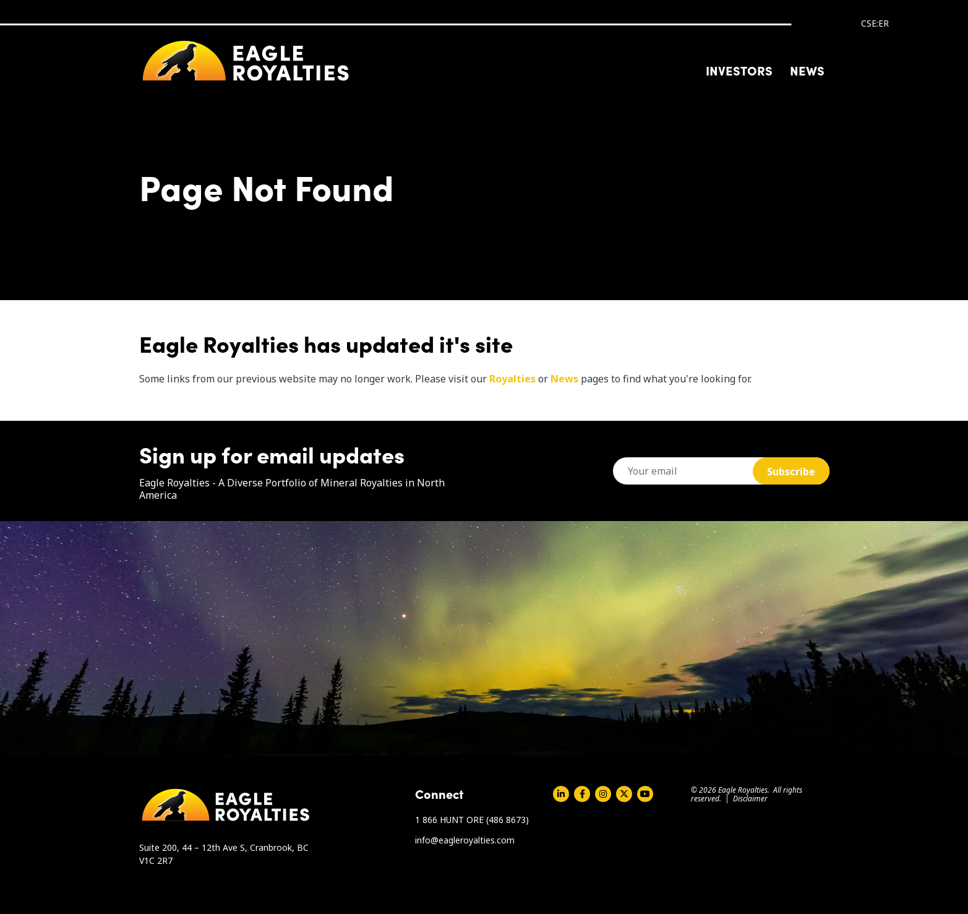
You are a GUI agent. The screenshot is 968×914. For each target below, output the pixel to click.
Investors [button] (739, 70)
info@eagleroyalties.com (465, 840)
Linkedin (561, 794)
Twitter (624, 794)
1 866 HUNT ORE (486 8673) (472, 820)
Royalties (512, 379)
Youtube (645, 794)
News (807, 70)
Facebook (582, 794)
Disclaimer (750, 798)
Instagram (603, 794)
